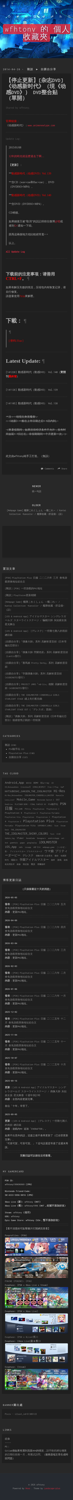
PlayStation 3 (53, 809)
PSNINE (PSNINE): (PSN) (18, 1281)
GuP (62, 787)
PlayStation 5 (31, 813)
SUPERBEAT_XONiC (45, 826)
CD (52, 783)
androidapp (53, 838)
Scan (56, 826)
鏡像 (7, 1439)
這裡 (42, 1155)
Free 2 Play (53, 787)
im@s (21, 847)
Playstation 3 (43, 817)
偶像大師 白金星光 (44, 856)
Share (64, 468)
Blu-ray (44, 783)
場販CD (14, 860)
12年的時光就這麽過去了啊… (26, 156)
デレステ (28, 855)
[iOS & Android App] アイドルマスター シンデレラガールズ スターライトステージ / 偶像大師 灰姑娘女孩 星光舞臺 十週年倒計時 (36, 1091)
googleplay (32, 843)
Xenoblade (30, 838)
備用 (27, 1212)
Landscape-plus (52, 1488)
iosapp (28, 847)
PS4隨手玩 (14, 749)
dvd (6, 843)
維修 (19, 864)
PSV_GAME (19, 809)
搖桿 (53, 860)
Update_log (10, 838)
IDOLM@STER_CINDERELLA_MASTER (39, 795)
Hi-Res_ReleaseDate (13, 795)
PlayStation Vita (12, 817)
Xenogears (41, 838)
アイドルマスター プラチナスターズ (26, 851)
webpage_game (49, 847)
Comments (49, 468)
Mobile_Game (26, 799)
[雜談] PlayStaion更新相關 (20, 595)
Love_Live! (10, 800)
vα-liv (36, 847)
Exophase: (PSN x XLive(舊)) (21, 1337)
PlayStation (38, 809)
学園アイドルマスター (34, 859)
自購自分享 (48, 69)
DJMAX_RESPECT (39, 787)
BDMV (36, 783)
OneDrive (9, 804)
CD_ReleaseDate (11, 787)
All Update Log (15, 251)
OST (58, 800)
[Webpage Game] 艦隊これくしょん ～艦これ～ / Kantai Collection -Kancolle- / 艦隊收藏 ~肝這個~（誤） (34, 606)
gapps (22, 843)
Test (52, 834)
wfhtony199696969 (15, 1184)
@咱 (57, 221)
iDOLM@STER (48, 842)
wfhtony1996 (31, 1205)
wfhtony (29, 1202)
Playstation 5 (14, 822)
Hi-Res (59, 791)
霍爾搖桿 (41, 864)
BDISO (29, 783)
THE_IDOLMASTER (18, 830)
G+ (16, 225)
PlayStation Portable (49, 813)
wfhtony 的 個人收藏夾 (37, 33)
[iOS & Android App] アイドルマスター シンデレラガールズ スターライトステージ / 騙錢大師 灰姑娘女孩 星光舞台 (36, 620)
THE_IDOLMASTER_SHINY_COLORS (26, 833)
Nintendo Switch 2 (45, 800)
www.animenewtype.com (41, 125)
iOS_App (11, 846)
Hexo (28, 1488)
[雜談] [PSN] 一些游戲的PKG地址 (23, 588)
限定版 (26, 864)
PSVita (28, 809)
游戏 (59, 860)
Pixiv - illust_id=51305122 (21, 1414)
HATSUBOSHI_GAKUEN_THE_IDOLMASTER (28, 791)
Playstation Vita (25, 825)
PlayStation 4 (13, 812)
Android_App (14, 782)
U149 (59, 834)
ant (62, 838)
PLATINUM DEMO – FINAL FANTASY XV (30, 804)
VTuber (20, 838)
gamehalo (14, 843)
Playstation (28, 817)
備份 (56, 856)
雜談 (30, 69)
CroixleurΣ (26, 787)
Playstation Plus (18, 753)
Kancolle (60, 795)
